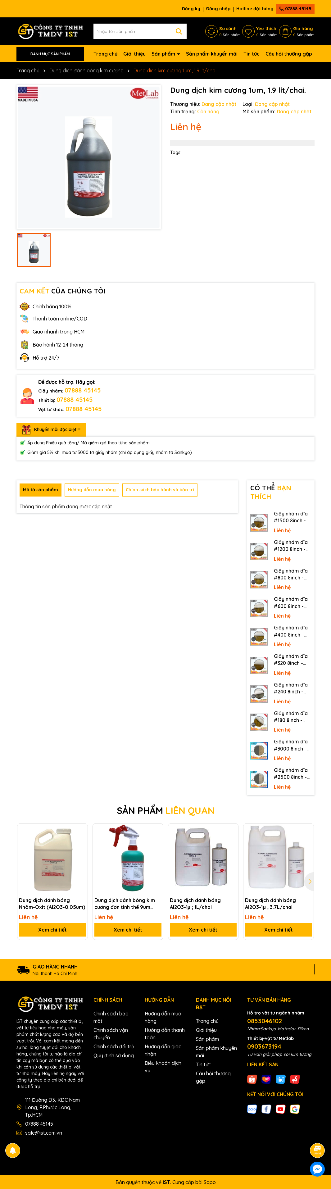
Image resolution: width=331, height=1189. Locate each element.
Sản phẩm (164, 54)
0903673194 (264, 1046)
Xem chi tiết (52, 930)
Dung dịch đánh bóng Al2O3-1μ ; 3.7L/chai (270, 903)
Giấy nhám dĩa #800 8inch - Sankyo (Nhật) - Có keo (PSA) (292, 574)
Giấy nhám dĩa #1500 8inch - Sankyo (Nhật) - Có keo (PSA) (292, 517)
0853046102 (264, 1021)
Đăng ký (191, 8)
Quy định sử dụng (113, 1055)
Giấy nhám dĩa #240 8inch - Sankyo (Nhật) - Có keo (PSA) (292, 688)
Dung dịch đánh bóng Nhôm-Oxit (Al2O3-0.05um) (52, 903)
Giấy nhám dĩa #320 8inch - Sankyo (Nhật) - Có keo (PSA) (292, 660)
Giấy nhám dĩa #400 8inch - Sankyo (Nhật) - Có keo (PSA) (292, 631)
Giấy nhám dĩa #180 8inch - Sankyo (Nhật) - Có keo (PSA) (292, 717)
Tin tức (251, 54)
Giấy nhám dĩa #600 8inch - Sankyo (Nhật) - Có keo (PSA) (292, 603)
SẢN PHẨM (166, 810)
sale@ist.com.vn (43, 1133)
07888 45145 (295, 8)
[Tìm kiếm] (179, 31)
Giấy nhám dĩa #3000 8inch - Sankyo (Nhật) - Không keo (292, 745)
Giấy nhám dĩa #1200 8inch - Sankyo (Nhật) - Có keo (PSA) (292, 546)
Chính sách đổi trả (113, 1046)
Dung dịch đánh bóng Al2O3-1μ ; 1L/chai (195, 903)
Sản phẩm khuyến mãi (212, 54)
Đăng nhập (218, 8)
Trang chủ (105, 54)
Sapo (210, 1182)
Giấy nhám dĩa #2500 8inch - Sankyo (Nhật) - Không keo (292, 774)
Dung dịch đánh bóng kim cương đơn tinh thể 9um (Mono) (124, 904)
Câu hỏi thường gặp (288, 54)
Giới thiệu (134, 54)
